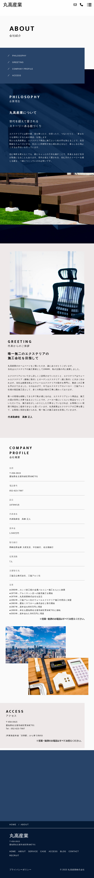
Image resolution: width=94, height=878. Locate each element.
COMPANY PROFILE (22, 69)
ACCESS (16, 75)
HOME (12, 851)
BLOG (63, 851)
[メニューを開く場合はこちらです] (89, 4)
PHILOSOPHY (19, 56)
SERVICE (33, 851)
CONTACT (74, 851)
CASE (43, 851)
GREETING (18, 62)
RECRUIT (14, 855)
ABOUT (22, 851)
